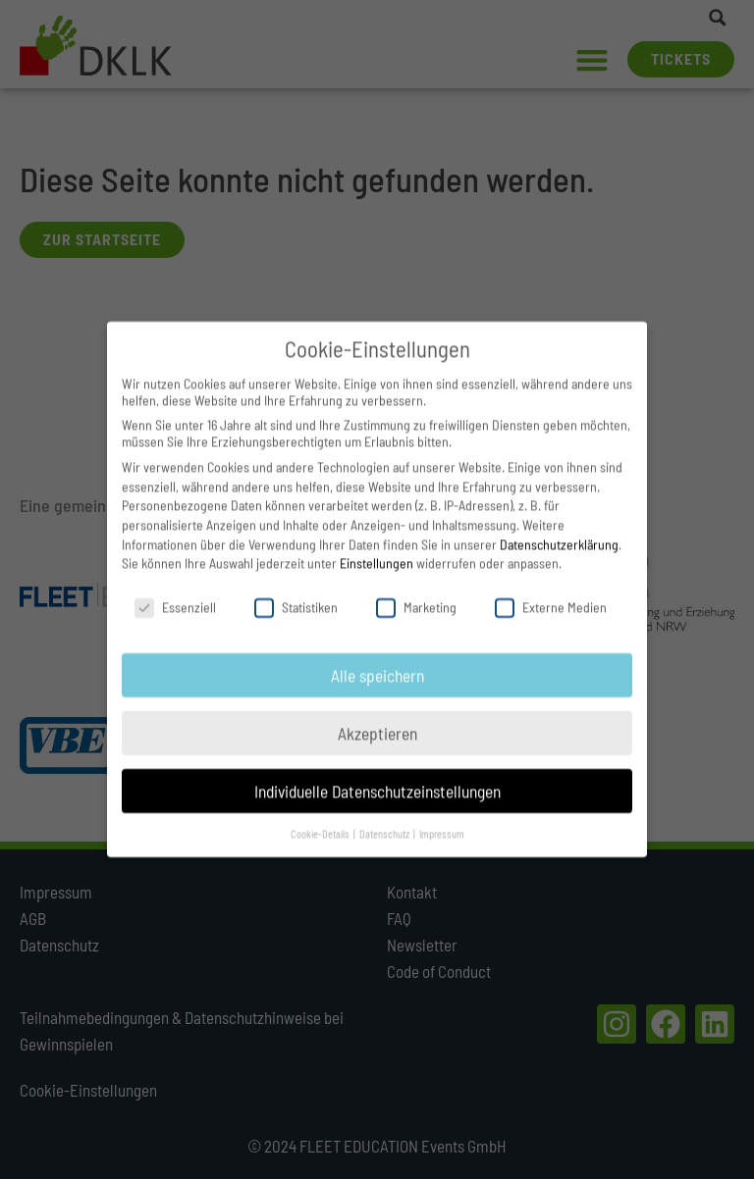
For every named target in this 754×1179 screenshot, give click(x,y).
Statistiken (296, 591)
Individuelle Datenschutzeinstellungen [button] (377, 775)
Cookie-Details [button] (321, 817)
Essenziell (175, 591)
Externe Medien (551, 591)
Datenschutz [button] (385, 817)
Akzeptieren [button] (377, 717)
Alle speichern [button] (377, 659)
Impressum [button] (441, 817)
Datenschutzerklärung (559, 528)
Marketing (416, 591)
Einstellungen (376, 546)
